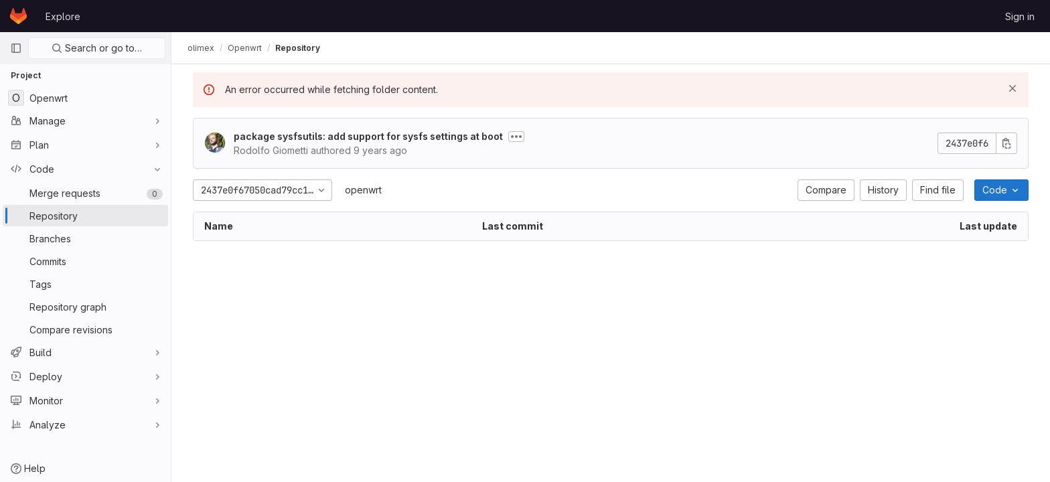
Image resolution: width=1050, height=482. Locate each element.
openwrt (363, 189)
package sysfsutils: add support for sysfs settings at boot (368, 136)
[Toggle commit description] (516, 136)
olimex (201, 48)
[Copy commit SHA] (1006, 143)
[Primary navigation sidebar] (16, 48)
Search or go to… (97, 48)
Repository (297, 48)
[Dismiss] (1012, 88)
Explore (63, 16)
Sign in (1020, 16)
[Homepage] (18, 16)
